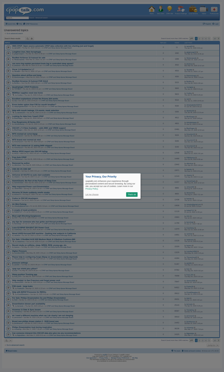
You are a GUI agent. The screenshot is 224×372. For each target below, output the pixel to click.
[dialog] (112, 186)
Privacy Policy (91, 189)
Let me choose (92, 194)
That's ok (132, 194)
